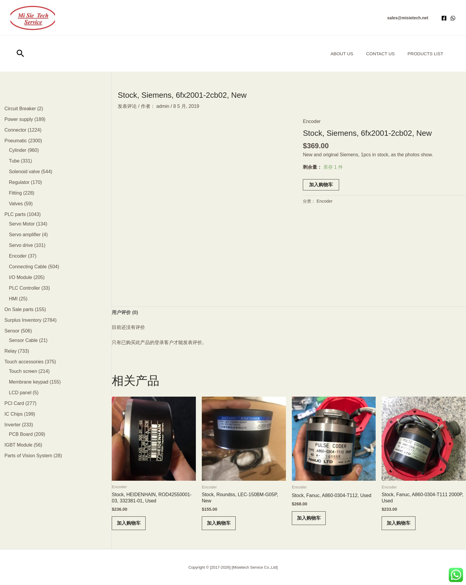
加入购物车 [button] (129, 523)
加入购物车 (321, 184)
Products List (424, 53)
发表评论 (127, 106)
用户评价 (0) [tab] (125, 312)
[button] (407, 18)
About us (336, 53)
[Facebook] (444, 18)
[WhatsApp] (453, 18)
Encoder (312, 121)
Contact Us (377, 53)
